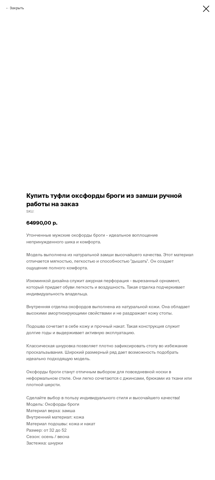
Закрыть (17, 8)
